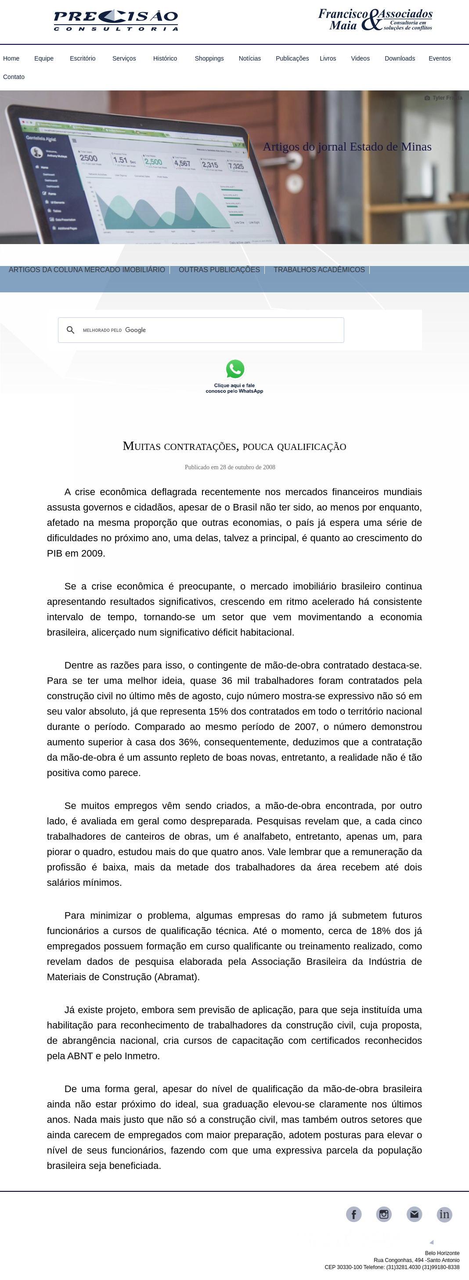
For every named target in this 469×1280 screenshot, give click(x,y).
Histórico (165, 58)
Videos (360, 58)
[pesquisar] (200, 330)
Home (11, 58)
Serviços (124, 58)
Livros (328, 58)
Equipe (44, 58)
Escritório (82, 58)
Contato (14, 76)
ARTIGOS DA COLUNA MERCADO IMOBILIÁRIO (87, 269)
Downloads (400, 58)
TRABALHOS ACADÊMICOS (319, 269)
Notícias (250, 58)
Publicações (291, 58)
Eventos (440, 58)
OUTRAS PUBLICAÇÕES (219, 269)
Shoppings (209, 58)
